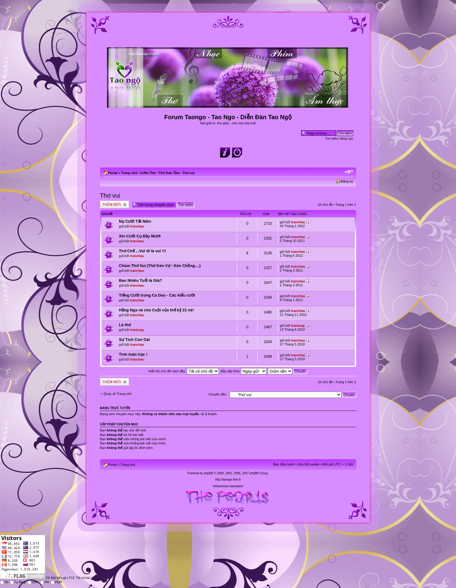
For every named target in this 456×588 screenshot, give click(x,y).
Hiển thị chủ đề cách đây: (183, 371)
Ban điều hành (283, 464)
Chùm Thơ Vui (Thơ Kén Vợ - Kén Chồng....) (160, 265)
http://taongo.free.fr (228, 479)
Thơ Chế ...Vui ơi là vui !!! (142, 251)
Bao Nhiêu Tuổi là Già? (140, 280)
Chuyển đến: (217, 394)
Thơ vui (188, 173)
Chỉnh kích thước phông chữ (348, 171)
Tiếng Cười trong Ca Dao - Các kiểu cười (157, 295)
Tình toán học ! (133, 354)
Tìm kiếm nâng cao (339, 138)
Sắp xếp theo (243, 371)
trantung (137, 330)
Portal (113, 173)
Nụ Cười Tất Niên (135, 221)
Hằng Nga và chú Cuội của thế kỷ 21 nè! (156, 310)
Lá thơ (125, 325)
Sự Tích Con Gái (134, 339)
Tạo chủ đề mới (114, 204)
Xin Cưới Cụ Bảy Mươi (140, 236)
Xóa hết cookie (308, 464)
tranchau (137, 226)
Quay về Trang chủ (118, 394)
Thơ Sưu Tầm (169, 173)
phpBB (208, 473)
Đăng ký (347, 181)
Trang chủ (129, 173)
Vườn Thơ (148, 173)
